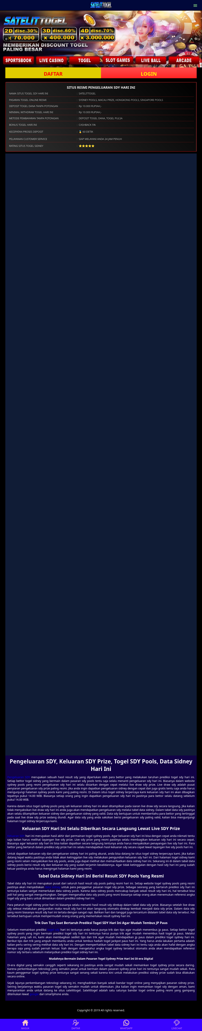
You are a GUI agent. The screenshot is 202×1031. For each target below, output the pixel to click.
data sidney (52, 887)
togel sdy (53, 929)
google (34, 994)
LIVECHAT (176, 1025)
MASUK (25, 1025)
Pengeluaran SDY (18, 777)
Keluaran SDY (16, 836)
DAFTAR (53, 73)
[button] (6, 39)
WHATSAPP (126, 1025)
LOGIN (149, 73)
